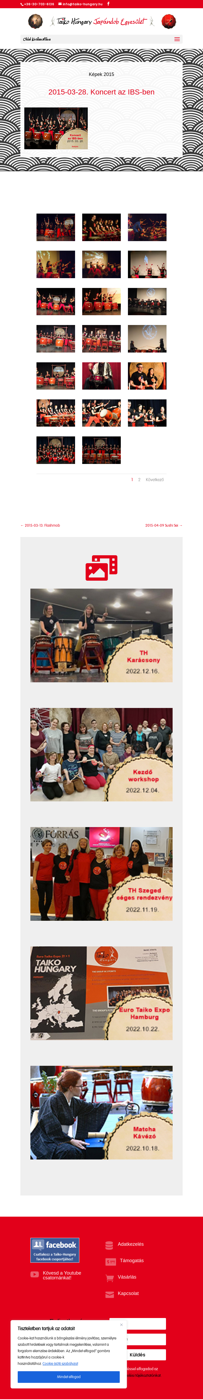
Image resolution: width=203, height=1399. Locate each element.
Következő (155, 480)
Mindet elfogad (69, 1377)
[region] (69, 1354)
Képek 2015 (101, 74)
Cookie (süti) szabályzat (60, 1364)
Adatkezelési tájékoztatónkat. (137, 1376)
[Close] (121, 1324)
